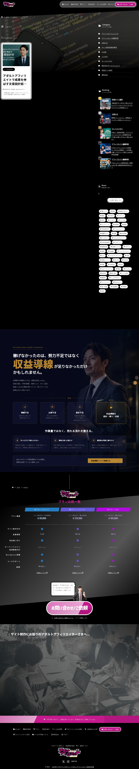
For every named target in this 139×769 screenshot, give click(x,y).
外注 (103, 220)
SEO (125, 224)
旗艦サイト (105, 233)
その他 (104, 52)
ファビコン (105, 238)
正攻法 (111, 216)
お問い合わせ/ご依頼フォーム (63, 618)
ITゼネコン (118, 282)
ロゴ (103, 255)
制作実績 (74, 4)
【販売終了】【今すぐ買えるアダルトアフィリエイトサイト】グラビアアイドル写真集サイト (122, 105)
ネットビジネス (107, 61)
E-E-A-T (104, 273)
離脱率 (104, 278)
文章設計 (112, 264)
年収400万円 (105, 229)
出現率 (117, 224)
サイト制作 (125, 273)
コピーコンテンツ (107, 269)
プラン (83, 4)
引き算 (126, 260)
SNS (113, 211)
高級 (103, 264)
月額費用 (114, 286)
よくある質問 (101, 4)
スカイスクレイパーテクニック (120, 238)
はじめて (65, 4)
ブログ (111, 4)
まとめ (117, 260)
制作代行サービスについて (111, 66)
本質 (128, 255)
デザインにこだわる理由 (73, 729)
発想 (103, 251)
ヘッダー (112, 220)
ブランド (121, 216)
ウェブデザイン (115, 278)
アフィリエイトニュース (110, 34)
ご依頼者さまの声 (91, 729)
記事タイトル (116, 247)
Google (112, 251)
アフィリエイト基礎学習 (110, 38)
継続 (103, 216)
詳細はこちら (41, 573)
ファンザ (122, 220)
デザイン (127, 247)
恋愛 (114, 233)
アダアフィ (118, 242)
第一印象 (104, 286)
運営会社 (55, 734)
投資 (103, 291)
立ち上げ (127, 269)
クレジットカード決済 (21, 734)
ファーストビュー (124, 251)
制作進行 (91, 4)
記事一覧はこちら (115, 200)
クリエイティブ (119, 229)
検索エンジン (106, 260)
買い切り (113, 273)
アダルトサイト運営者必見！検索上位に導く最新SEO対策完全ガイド (122, 165)
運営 (118, 269)
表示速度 (124, 233)
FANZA (125, 286)
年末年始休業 (106, 242)
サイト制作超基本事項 (109, 47)
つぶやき (105, 56)
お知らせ (105, 43)
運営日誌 (105, 75)
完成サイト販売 (107, 70)
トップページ (106, 282)
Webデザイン (124, 211)
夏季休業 (104, 247)
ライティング (106, 224)
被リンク (104, 211)
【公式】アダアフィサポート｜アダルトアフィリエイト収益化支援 (73, 767)
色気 (121, 264)
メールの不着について (40, 734)
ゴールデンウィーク (115, 255)
